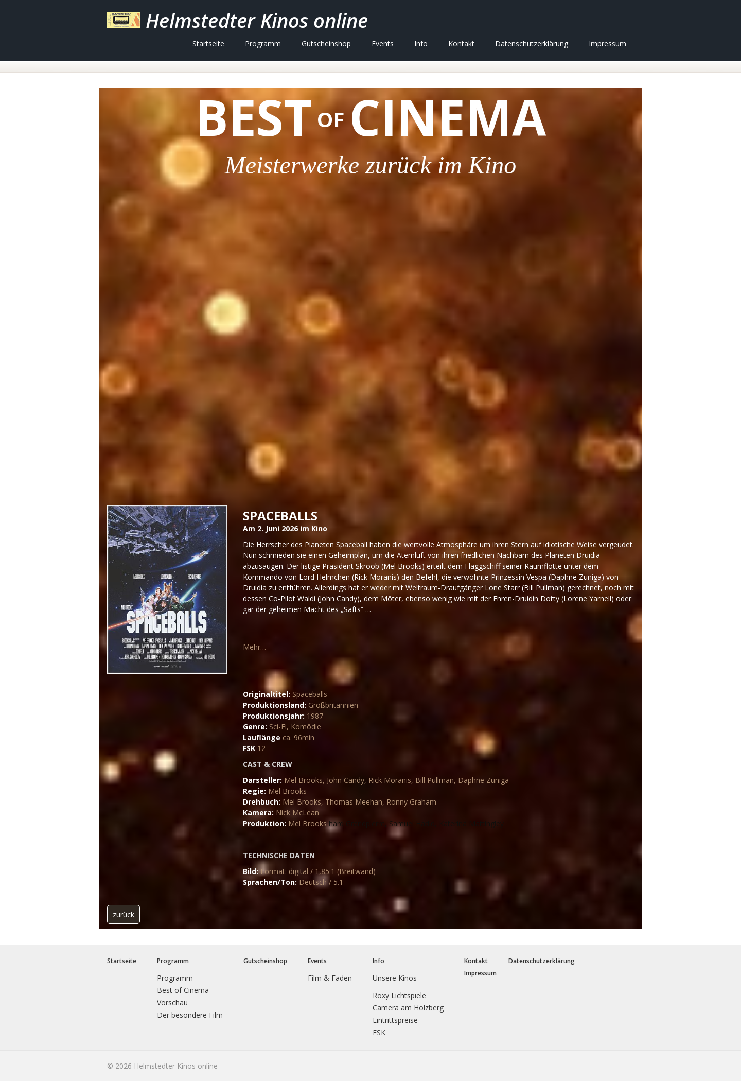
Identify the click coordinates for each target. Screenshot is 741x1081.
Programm (263, 43)
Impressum (607, 43)
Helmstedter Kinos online (257, 20)
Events (383, 43)
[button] (123, 914)
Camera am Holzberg (408, 1008)
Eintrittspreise (395, 1020)
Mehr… (254, 647)
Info (421, 43)
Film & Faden (330, 978)
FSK (379, 1032)
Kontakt (461, 43)
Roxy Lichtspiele (399, 995)
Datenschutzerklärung (531, 43)
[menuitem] (208, 43)
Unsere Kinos (395, 978)
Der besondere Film (190, 1015)
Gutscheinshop (326, 43)
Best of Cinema (183, 990)
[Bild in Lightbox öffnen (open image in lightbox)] (167, 589)
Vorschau (172, 1002)
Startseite (208, 43)
